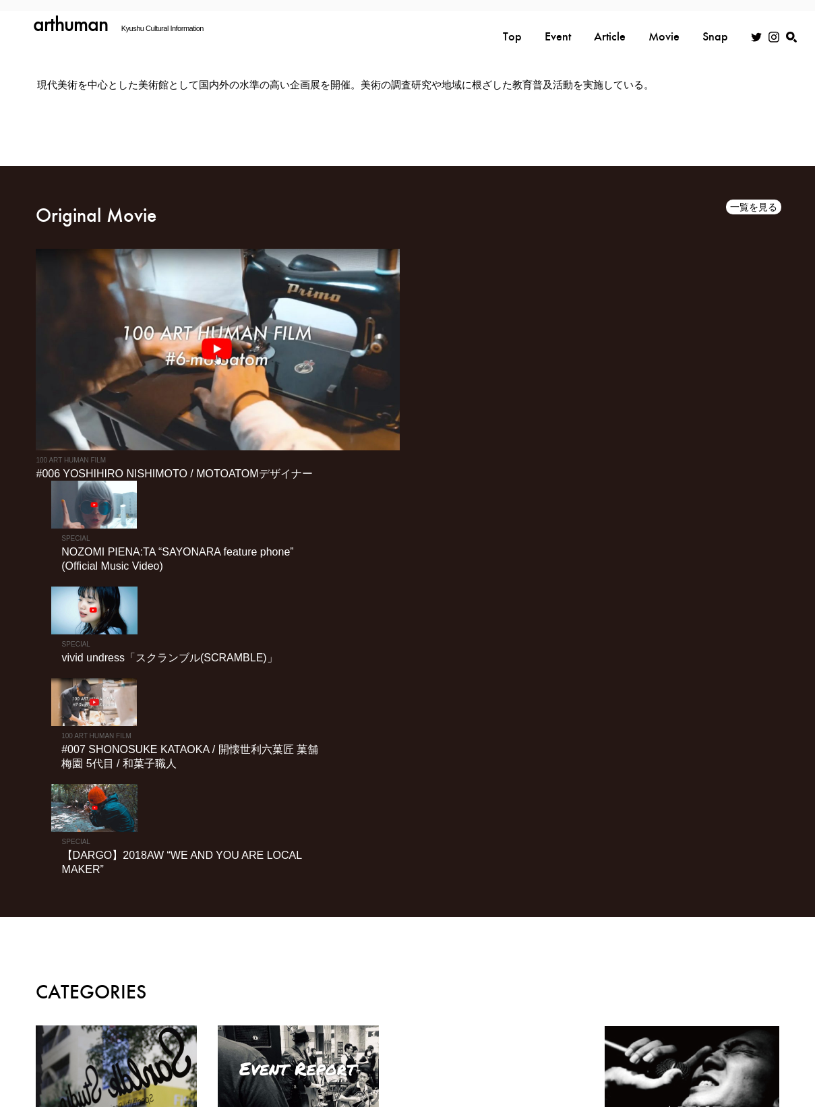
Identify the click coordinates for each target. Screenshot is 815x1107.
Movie (664, 25)
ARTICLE (627, 1000)
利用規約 (527, 1033)
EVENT (561, 1000)
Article (610, 25)
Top (512, 25)
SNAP (691, 1000)
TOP (505, 1000)
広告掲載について (598, 1033)
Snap (715, 25)
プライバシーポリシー (448, 1033)
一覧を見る (753, 207)
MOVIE (751, 1000)
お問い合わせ (677, 1033)
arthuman (71, 24)
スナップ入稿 (747, 1033)
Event (558, 25)
